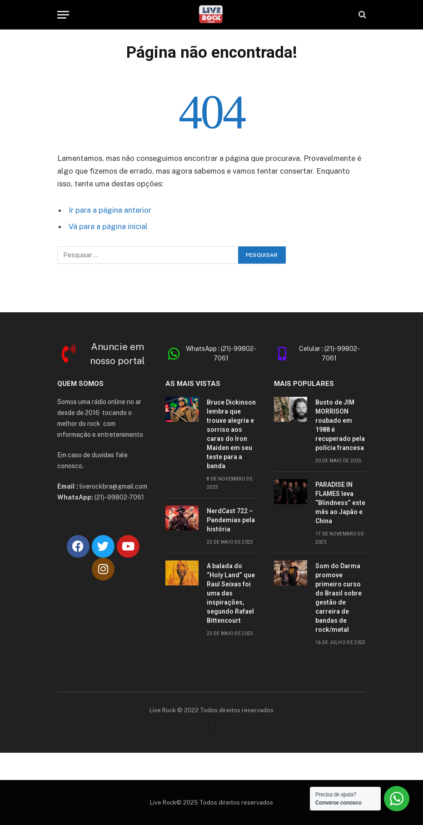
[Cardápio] (63, 15)
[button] (211, 722)
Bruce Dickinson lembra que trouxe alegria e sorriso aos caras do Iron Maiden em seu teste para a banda (231, 434)
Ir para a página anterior (110, 210)
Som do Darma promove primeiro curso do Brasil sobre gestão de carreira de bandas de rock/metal (338, 597)
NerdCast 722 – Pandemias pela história (231, 520)
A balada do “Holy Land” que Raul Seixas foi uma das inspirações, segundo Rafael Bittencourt (231, 593)
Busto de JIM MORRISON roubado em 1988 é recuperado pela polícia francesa (340, 425)
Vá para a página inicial (108, 226)
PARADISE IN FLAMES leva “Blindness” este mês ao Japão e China (340, 503)
